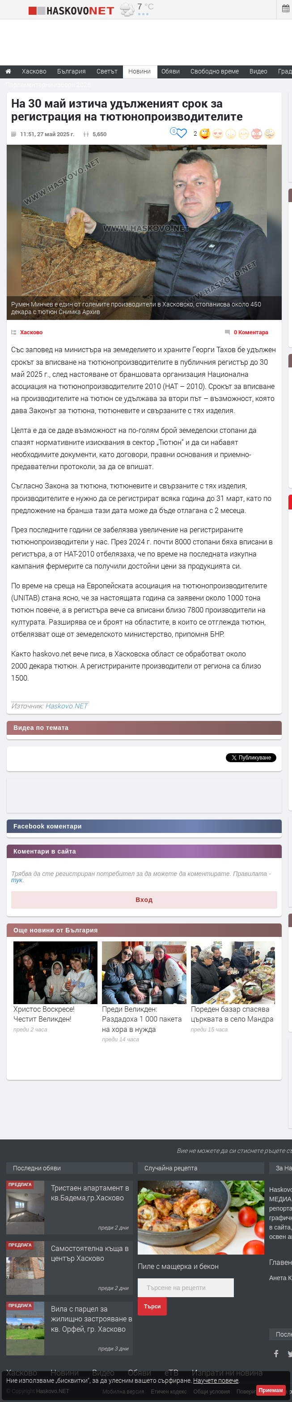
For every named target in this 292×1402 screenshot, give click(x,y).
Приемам (271, 1390)
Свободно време (214, 71)
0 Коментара (251, 332)
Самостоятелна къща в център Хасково (90, 1253)
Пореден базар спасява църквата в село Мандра (232, 1013)
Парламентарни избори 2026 (48, 84)
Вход (144, 899)
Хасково (31, 332)
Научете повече (215, 1380)
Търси (152, 1306)
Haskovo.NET (66, 705)
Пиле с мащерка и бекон (178, 1266)
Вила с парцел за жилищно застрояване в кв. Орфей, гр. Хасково (91, 1318)
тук (16, 880)
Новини (139, 71)
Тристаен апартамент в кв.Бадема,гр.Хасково (90, 1192)
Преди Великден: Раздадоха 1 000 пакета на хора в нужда (142, 1019)
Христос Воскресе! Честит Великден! (44, 1013)
